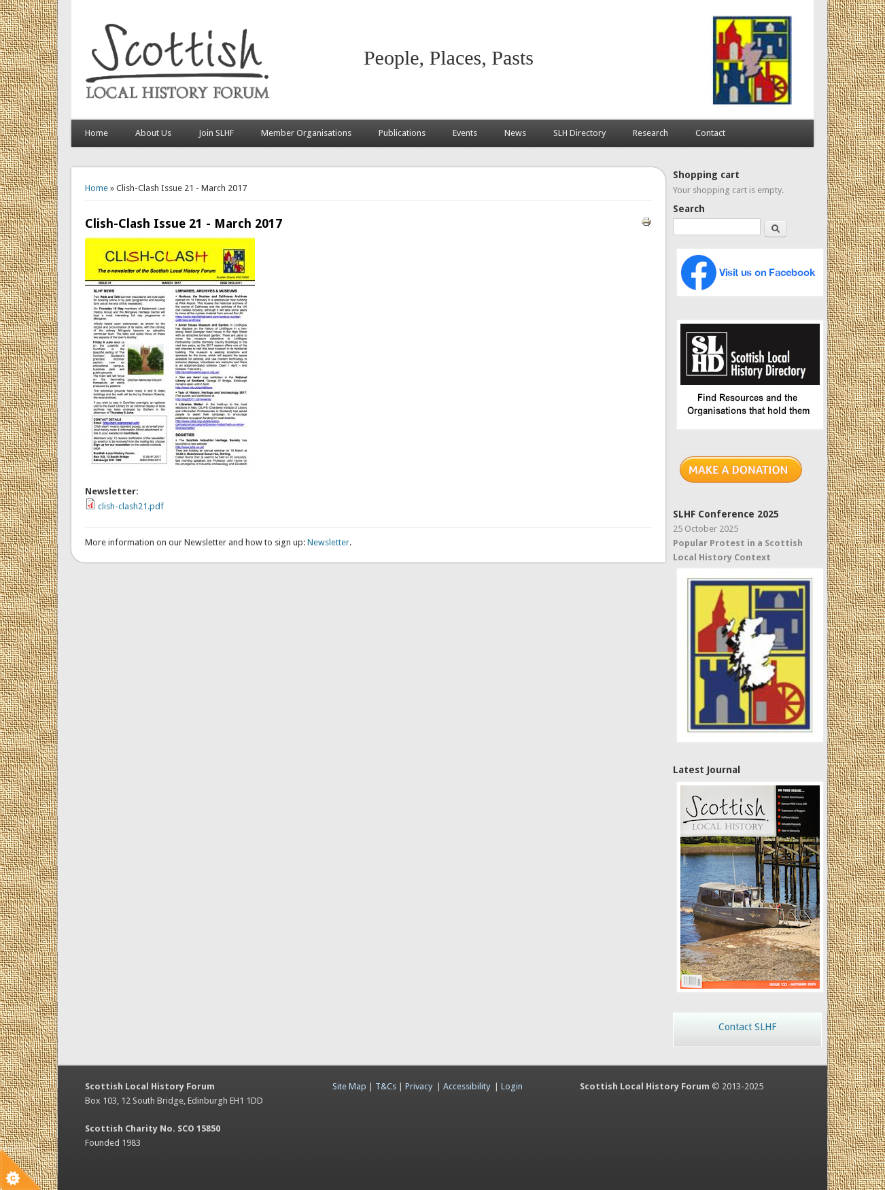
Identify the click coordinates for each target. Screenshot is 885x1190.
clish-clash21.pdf (131, 506)
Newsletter (328, 542)
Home (96, 133)
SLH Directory (579, 133)
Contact (710, 133)
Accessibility (466, 1086)
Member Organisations (306, 133)
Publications (402, 133)
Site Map (349, 1086)
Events (465, 133)
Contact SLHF (747, 1026)
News (515, 133)
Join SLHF (216, 133)
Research (650, 133)
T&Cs (385, 1086)
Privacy (418, 1086)
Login (512, 1086)
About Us (153, 133)
